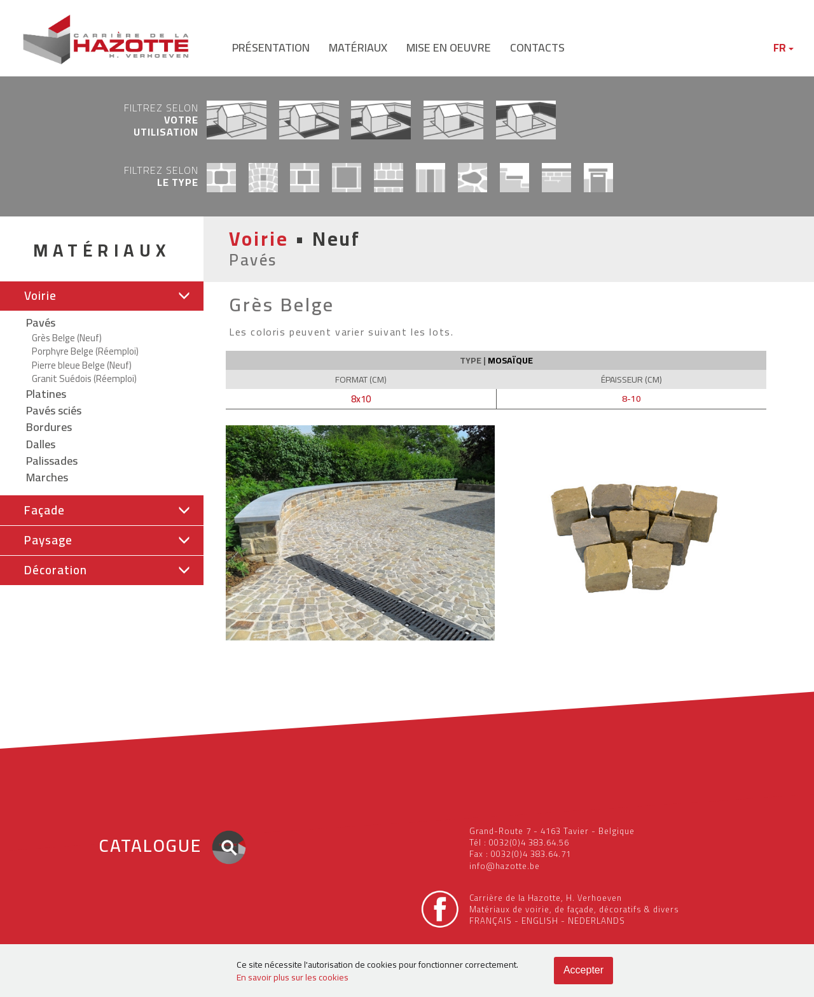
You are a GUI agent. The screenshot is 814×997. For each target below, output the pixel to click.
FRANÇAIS (490, 920)
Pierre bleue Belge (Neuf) (82, 365)
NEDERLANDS (596, 920)
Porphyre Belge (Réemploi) (85, 351)
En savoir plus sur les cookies (292, 977)
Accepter (583, 970)
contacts (537, 47)
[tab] (102, 296)
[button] (102, 296)
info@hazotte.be (504, 865)
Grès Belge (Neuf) (67, 338)
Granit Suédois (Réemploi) (84, 378)
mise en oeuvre (448, 47)
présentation (271, 47)
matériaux (358, 47)
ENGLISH (539, 920)
